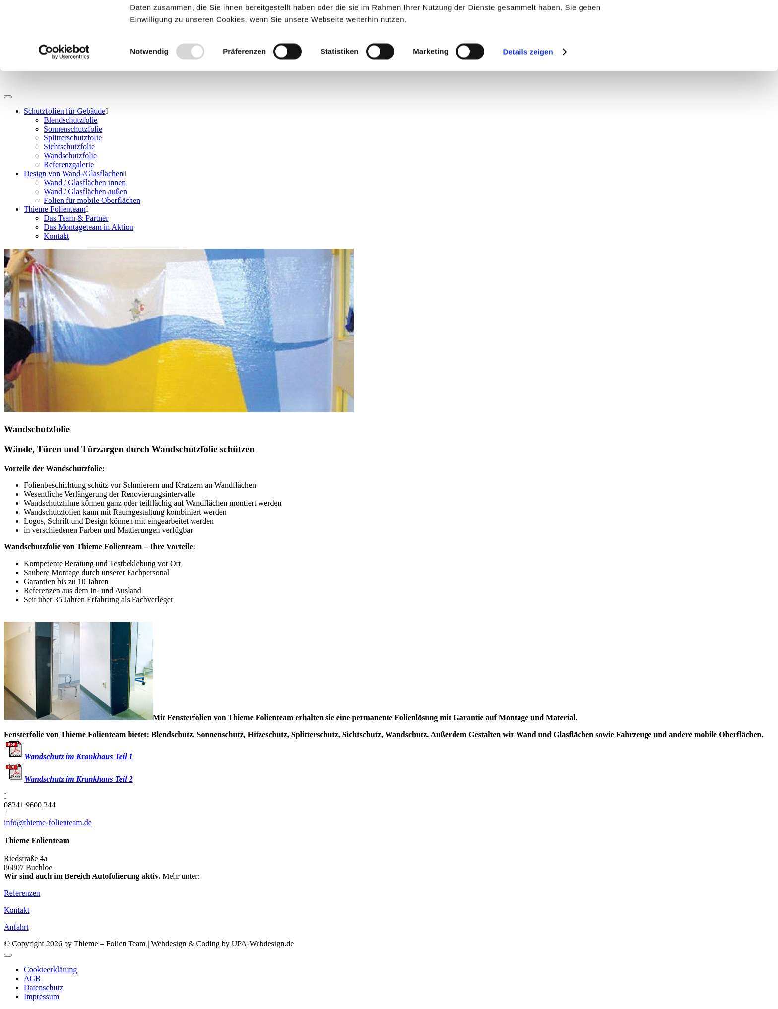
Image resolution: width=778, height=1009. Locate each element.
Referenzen (22, 893)
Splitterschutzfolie (73, 138)
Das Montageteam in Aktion (88, 227)
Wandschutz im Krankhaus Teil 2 (68, 779)
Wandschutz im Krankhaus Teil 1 (68, 756)
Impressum (41, 996)
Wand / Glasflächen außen (86, 191)
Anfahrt (16, 927)
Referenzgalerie (69, 164)
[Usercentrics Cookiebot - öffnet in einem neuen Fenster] (64, 116)
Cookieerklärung (50, 969)
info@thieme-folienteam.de (48, 822)
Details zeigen (528, 116)
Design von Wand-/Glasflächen (73, 173)
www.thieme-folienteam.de (245, 876)
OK (695, 24)
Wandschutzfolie (70, 155)
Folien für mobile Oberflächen (92, 200)
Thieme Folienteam (55, 209)
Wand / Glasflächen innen (85, 182)
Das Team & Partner (76, 218)
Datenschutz (43, 987)
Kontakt (56, 236)
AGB (32, 978)
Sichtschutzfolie (69, 146)
